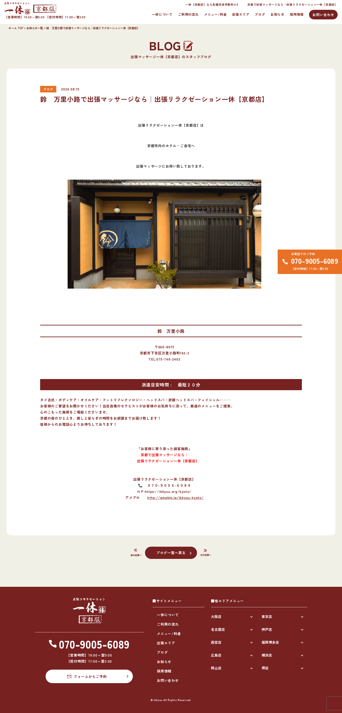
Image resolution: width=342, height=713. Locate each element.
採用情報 (297, 14)
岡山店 (216, 667)
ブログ (260, 14)
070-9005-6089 (314, 260)
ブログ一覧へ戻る (171, 552)
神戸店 (267, 629)
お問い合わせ (323, 14)
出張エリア (240, 14)
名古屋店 (218, 629)
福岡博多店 (270, 642)
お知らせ (277, 14)
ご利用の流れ (188, 14)
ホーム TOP (16, 28)
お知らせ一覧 (34, 28)
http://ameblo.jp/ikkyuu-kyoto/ (175, 497)
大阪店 (216, 616)
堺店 (265, 667)
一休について (162, 14)
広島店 (216, 655)
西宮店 (216, 642)
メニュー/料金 (215, 14)
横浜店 (267, 655)
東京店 (267, 616)
